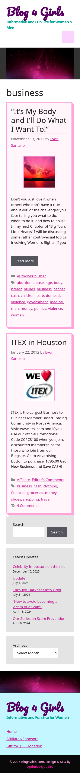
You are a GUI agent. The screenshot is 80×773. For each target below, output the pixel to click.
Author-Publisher (31, 276)
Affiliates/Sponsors (22, 738)
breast (16, 288)
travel (46, 499)
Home (11, 731)
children (28, 295)
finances (18, 492)
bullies (29, 288)
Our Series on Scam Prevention (39, 618)
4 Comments (27, 505)
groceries (35, 492)
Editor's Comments (48, 479)
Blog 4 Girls (35, 11)
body (58, 282)
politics (40, 308)
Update (19, 578)
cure (40, 295)
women (17, 315)
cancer (59, 288)
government (37, 301)
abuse (38, 282)
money (26, 308)
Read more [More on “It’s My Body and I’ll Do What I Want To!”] (24, 260)
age (49, 282)
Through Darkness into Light (37, 589)
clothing (50, 486)
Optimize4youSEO (40, 766)
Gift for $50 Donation (24, 745)
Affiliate (23, 479)
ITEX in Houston (39, 342)
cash (15, 295)
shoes (16, 499)
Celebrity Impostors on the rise (39, 566)
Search (18, 524)
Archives (20, 645)
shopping (31, 499)
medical (56, 301)
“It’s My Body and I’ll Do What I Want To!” (38, 120)
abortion (24, 282)
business (44, 288)
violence (55, 308)
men (15, 308)
